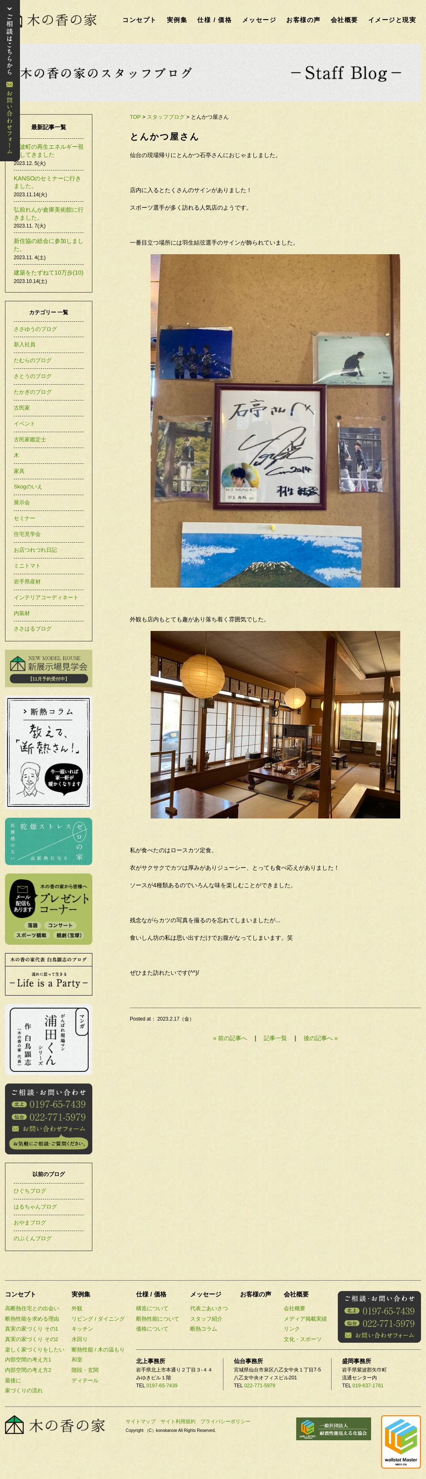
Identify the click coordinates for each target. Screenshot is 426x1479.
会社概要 (344, 19)
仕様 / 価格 (214, 19)
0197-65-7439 (162, 1386)
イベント (24, 423)
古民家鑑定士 (30, 439)
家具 (19, 471)
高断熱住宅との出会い (32, 1308)
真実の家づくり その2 (31, 1339)
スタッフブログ (166, 117)
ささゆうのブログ (35, 329)
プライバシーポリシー (225, 1421)
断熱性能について (157, 1319)
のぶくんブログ (33, 1238)
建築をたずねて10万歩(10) (49, 272)
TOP (135, 117)
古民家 (22, 408)
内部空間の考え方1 (28, 1359)
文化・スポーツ (303, 1339)
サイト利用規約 (178, 1421)
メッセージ (259, 19)
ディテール (85, 1380)
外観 (77, 1308)
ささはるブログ (33, 629)
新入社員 (24, 344)
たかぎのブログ (33, 392)
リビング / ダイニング (98, 1319)
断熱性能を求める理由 (32, 1319)
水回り (80, 1339)
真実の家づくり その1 (31, 1329)
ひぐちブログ (30, 1191)
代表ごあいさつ (209, 1308)
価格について (152, 1329)
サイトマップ (141, 1421)
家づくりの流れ (24, 1390)
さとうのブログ (33, 376)
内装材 (22, 613)
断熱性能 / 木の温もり (98, 1349)
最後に (13, 1380)
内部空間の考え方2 (28, 1370)
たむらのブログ (33, 360)
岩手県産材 (27, 581)
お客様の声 (303, 19)
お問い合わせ (10, 80)
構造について (152, 1308)
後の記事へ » (321, 1038)
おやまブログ (30, 1222)
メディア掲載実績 (305, 1319)
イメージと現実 (392, 19)
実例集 (177, 19)
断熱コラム (203, 1329)
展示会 (22, 502)
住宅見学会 (27, 534)
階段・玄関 (85, 1370)
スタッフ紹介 (206, 1319)
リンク (292, 1329)
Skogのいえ (28, 486)
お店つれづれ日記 (35, 550)
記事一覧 (276, 1038)
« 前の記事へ (230, 1038)
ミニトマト (27, 566)
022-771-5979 (259, 1386)
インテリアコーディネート (46, 597)
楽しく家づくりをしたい (34, 1349)
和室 (77, 1359)
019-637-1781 (368, 1386)
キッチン (82, 1329)
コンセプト (139, 19)
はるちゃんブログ (35, 1207)
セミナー (24, 518)
